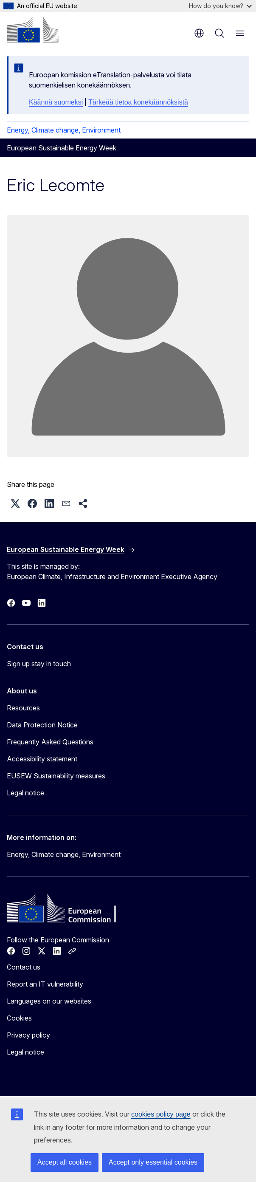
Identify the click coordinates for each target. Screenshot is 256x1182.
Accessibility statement (42, 759)
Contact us (23, 967)
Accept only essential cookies (153, 1162)
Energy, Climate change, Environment (64, 130)
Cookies (19, 1018)
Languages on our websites (49, 1001)
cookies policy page (161, 1114)
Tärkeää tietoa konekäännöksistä (138, 102)
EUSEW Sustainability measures (56, 776)
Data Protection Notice (42, 725)
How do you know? (220, 5)
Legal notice (25, 793)
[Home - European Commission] (33, 29)
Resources (23, 708)
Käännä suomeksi (56, 102)
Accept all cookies (64, 1162)
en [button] (199, 33)
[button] (15, 503)
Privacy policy (28, 1035)
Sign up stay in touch (39, 663)
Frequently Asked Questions (50, 742)
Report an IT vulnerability (45, 984)
